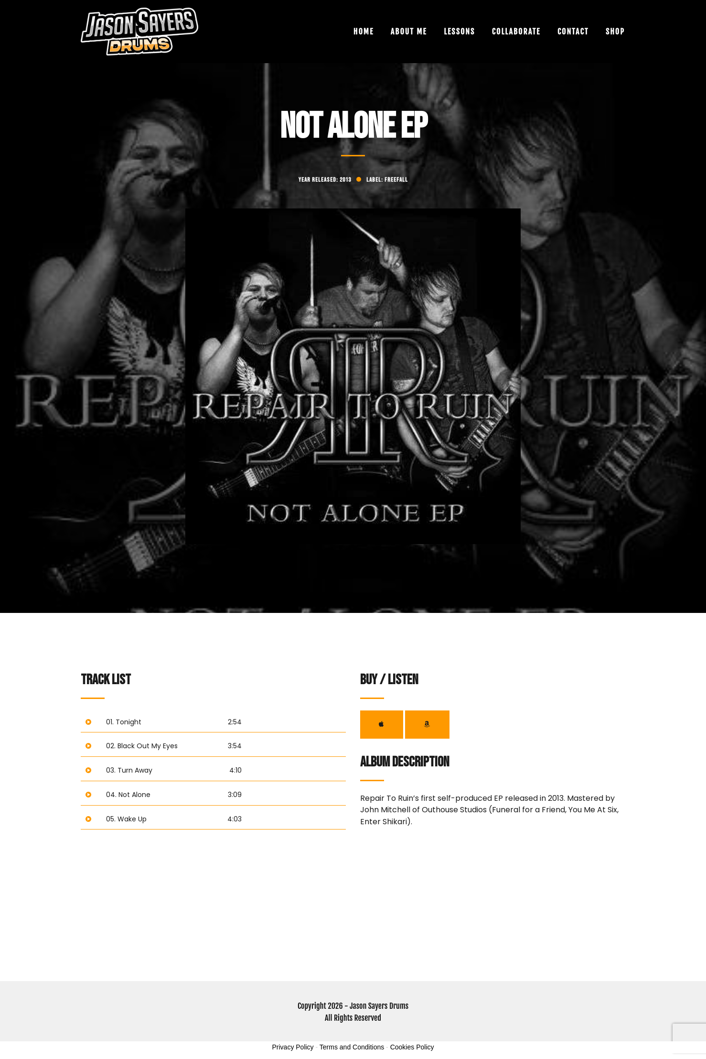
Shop (615, 31)
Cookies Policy (412, 1047)
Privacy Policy (292, 1047)
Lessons (459, 31)
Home (363, 31)
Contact (573, 31)
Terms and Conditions (352, 1047)
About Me (409, 31)
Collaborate (516, 31)
